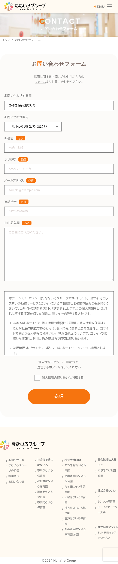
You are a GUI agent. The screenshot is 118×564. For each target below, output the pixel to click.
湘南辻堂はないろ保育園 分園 (75, 532)
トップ (6, 40)
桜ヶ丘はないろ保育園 (75, 489)
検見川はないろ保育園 (75, 510)
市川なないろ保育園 (45, 473)
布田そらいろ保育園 (45, 505)
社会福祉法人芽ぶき (107, 462)
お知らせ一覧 (16, 460)
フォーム (40, 82)
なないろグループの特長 (18, 468)
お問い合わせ (16, 481)
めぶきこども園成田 (107, 473)
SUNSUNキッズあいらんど (107, 535)
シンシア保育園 (106, 501)
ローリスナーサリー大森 (107, 510)
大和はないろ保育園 (75, 500)
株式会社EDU (73, 460)
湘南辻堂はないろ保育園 (75, 479)
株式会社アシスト (108, 527)
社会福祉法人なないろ (45, 462)
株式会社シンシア (107, 493)
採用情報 (14, 476)
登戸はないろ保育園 (75, 521)
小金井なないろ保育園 (45, 484)
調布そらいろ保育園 (45, 494)
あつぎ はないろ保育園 (75, 468)
